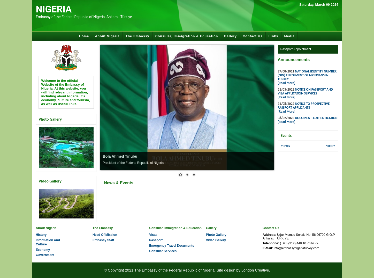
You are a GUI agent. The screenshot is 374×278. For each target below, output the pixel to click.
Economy (43, 250)
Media (289, 36)
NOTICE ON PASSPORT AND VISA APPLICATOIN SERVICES (305, 91)
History (41, 235)
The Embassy (137, 36)
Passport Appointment (295, 49)
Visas (153, 235)
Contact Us (252, 36)
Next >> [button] (330, 146)
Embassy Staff (103, 240)
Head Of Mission (105, 235)
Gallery (230, 36)
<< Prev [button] (285, 146)
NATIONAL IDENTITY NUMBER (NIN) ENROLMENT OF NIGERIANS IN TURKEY (307, 75)
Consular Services (163, 251)
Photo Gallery (216, 235)
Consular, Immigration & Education (186, 36)
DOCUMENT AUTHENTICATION (316, 118)
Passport (156, 240)
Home (84, 36)
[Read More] (286, 83)
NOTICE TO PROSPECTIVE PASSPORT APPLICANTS (304, 105)
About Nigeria (107, 36)
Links (273, 36)
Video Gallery (216, 240)
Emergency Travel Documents (171, 245)
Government (45, 255)
